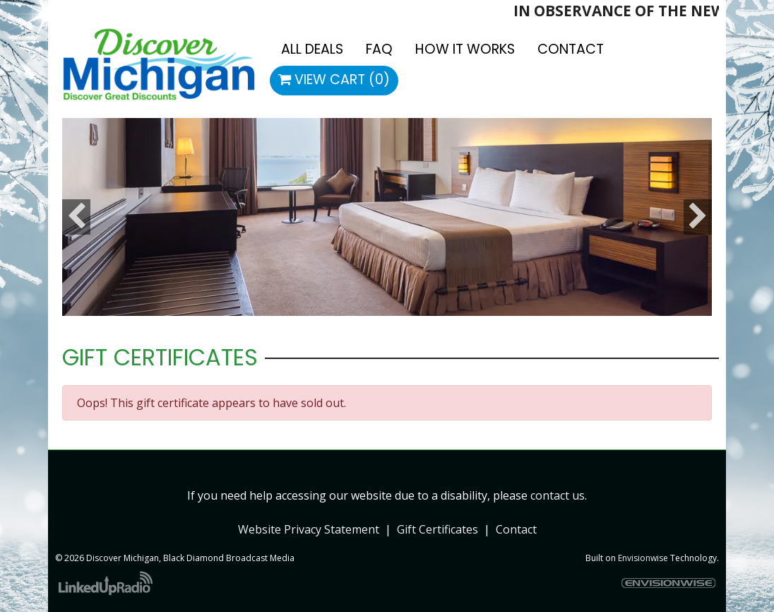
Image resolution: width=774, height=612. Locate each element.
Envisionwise (643, 558)
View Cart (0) (334, 79)
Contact (516, 529)
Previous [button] (76, 217)
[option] (387, 217)
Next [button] (698, 217)
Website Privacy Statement (308, 529)
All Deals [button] (312, 49)
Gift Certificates (437, 529)
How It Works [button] (465, 49)
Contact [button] (570, 49)
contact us (557, 495)
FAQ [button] (379, 49)
